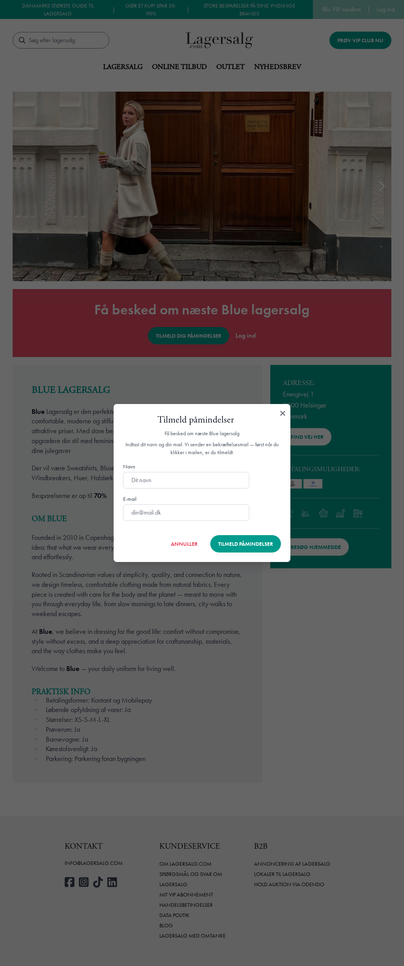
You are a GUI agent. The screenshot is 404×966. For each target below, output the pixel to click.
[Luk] (283, 413)
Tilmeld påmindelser (245, 543)
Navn (129, 466)
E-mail (130, 498)
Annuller (184, 543)
